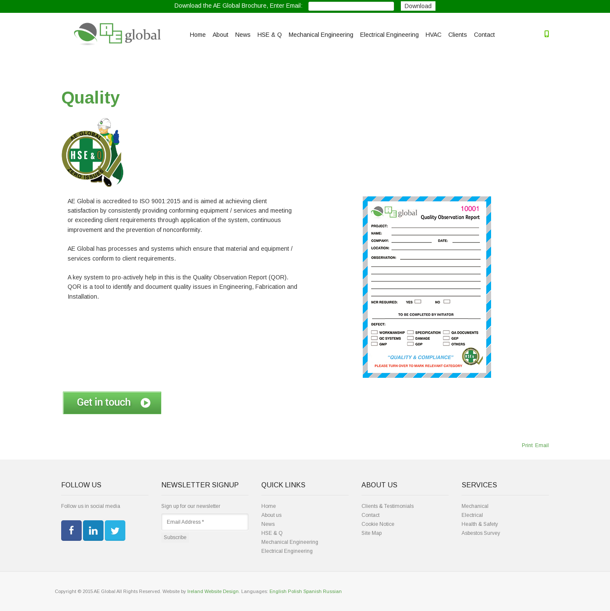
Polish (295, 591)
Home (198, 34)
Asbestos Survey (481, 533)
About (220, 34)
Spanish (312, 591)
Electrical (472, 515)
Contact (484, 34)
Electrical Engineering (389, 34)
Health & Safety (480, 524)
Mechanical (475, 506)
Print (527, 445)
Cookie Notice (377, 524)
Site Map (371, 533)
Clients (457, 34)
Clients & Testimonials (387, 506)
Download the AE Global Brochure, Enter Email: (238, 6)
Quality (90, 97)
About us (271, 515)
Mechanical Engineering (321, 34)
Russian (332, 591)
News (243, 34)
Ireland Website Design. (213, 591)
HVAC (433, 34)
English (278, 591)
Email (541, 445)
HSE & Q (270, 34)
